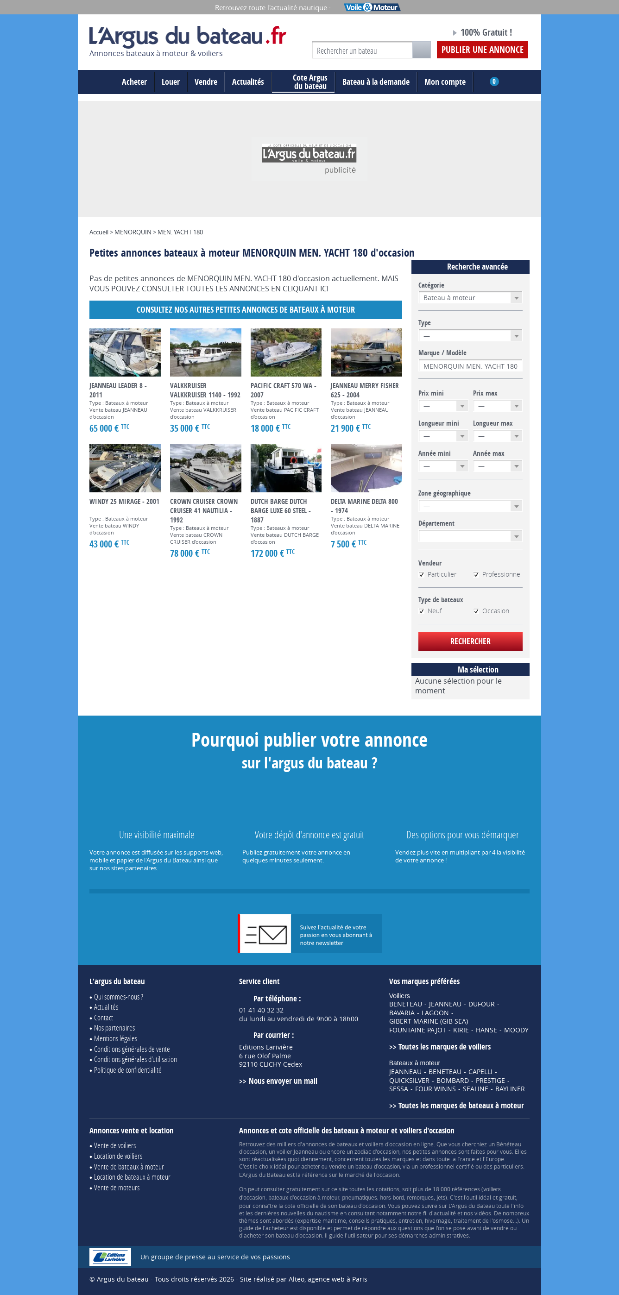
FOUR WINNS (435, 1089)
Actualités (248, 82)
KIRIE (461, 1030)
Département (436, 523)
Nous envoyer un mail (283, 1080)
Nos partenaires (114, 1027)
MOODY (516, 1030)
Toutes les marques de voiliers (444, 1046)
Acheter (134, 82)
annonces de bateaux (329, 1144)
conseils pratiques (372, 1220)
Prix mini (431, 393)
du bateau (303, 82)
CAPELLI (480, 1072)
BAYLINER (510, 1089)
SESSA (398, 1089)
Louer (171, 82)
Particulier (437, 574)
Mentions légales (115, 1038)
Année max (489, 453)
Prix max (485, 393)
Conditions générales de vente (132, 1049)
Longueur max (493, 423)
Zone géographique (444, 493)
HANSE (486, 1030)
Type (424, 322)
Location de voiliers (118, 1155)
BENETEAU (405, 1004)
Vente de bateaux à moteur (129, 1166)
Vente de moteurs (116, 1187)
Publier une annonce (483, 50)
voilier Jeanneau (297, 1151)
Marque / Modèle (442, 353)
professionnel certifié (446, 1166)
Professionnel (497, 574)
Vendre (206, 82)
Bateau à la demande (376, 82)
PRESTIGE (490, 1080)
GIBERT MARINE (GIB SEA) (428, 1021)
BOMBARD (452, 1080)
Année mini (434, 453)
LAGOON (435, 1013)
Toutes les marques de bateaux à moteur (461, 1105)
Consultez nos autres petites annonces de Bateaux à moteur (246, 309)
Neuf (430, 611)
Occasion (491, 611)
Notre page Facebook (426, 33)
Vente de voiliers (115, 1145)
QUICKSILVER (409, 1080)
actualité (445, 1213)
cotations (387, 1189)
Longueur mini (438, 423)
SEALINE (475, 1089)
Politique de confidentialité (128, 1069)
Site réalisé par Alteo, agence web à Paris (303, 1279)
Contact (103, 1017)
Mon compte (445, 82)
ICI (324, 288)
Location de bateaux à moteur (132, 1176)
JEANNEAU (445, 1004)
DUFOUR (481, 1004)
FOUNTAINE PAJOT (417, 1030)
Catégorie (431, 285)
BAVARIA (402, 1013)
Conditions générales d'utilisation (135, 1059)
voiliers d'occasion (388, 1144)
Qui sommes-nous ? (118, 996)
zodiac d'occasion (376, 1151)
